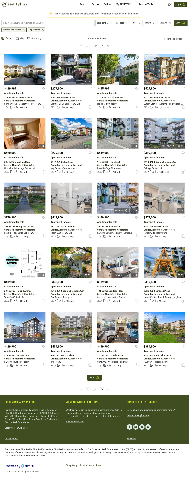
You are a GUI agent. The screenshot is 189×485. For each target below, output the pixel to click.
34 (134, 146)
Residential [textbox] (102, 23)
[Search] (83, 4)
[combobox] (48, 23)
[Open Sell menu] (110, 4)
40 (134, 275)
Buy (94, 4)
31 (134, 82)
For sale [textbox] (120, 23)
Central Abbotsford (12, 30)
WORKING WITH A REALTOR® (82, 402)
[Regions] (169, 4)
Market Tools (146, 4)
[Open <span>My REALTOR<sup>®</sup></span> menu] (133, 4)
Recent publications (174, 39)
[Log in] (180, 4)
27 (87, 146)
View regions (11, 438)
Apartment (35, 30)
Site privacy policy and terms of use (83, 465)
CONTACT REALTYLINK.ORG (142, 402)
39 (180, 146)
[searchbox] (46, 23)
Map (22, 38)
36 (134, 211)
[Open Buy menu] (98, 4)
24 (41, 275)
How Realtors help (75, 421)
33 (87, 275)
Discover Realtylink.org (16, 428)
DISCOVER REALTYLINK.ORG (20, 402)
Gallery (9, 38)
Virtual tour (168, 146)
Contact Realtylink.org (138, 415)
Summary (36, 38)
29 (41, 211)
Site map (131, 438)
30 (87, 82)
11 (41, 340)
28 (41, 82)
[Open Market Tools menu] (155, 4)
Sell (106, 4)
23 (180, 275)
